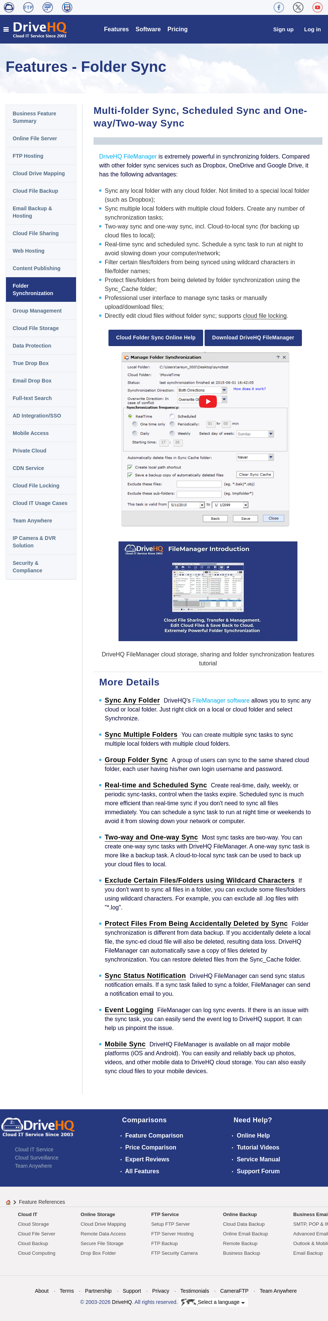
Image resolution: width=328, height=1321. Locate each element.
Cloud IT (27, 1214)
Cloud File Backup (35, 191)
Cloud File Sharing (36, 233)
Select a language (213, 1302)
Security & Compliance (27, 566)
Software (148, 29)
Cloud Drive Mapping (39, 173)
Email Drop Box (32, 381)
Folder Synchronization (33, 289)
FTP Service (165, 1214)
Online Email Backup (245, 1234)
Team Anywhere (32, 521)
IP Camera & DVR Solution (34, 541)
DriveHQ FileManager (128, 156)
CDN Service (28, 468)
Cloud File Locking (36, 486)
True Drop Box (30, 363)
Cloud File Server (36, 1234)
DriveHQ (122, 1302)
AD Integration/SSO (37, 416)
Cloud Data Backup (244, 1224)
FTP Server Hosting (172, 1234)
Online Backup (240, 1214)
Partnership (98, 1291)
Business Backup (241, 1253)
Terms (67, 1291)
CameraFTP (234, 1291)
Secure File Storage (102, 1243)
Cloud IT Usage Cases (40, 503)
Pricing (177, 29)
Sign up (283, 29)
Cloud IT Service (34, 1149)
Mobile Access (31, 433)
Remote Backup (240, 1243)
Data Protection (32, 346)
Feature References (42, 1202)
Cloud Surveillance (37, 1158)
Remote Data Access (103, 1234)
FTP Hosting (28, 156)
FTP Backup (164, 1243)
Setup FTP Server (170, 1224)
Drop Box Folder (98, 1253)
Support (132, 1291)
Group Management (37, 311)
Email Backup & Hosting (32, 212)
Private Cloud (29, 451)
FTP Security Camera (174, 1253)
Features (116, 29)
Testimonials (194, 1291)
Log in (312, 29)
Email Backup (308, 1253)
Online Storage (98, 1214)
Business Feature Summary (34, 117)
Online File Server (35, 138)
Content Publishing (36, 268)
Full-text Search (32, 398)
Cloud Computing (36, 1253)
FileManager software (221, 700)
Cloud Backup (33, 1243)
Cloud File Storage (36, 328)
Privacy (160, 1291)
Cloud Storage (33, 1224)
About (42, 1291)
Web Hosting (28, 251)
